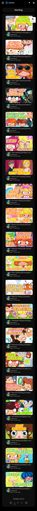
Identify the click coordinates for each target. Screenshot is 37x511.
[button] (33, 3)
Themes (33, 20)
